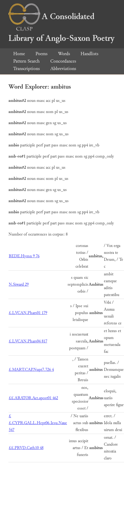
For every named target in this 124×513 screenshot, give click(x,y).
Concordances (63, 61)
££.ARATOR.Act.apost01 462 (33, 398)
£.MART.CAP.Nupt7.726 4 (31, 370)
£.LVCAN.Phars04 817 (28, 341)
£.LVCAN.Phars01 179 (28, 313)
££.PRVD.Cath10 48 (26, 448)
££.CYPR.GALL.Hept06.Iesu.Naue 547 (38, 423)
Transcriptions (26, 68)
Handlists (89, 53)
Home (19, 53)
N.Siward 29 (19, 284)
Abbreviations (63, 68)
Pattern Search (26, 61)
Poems (41, 53)
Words (64, 53)
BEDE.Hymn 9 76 (24, 256)
